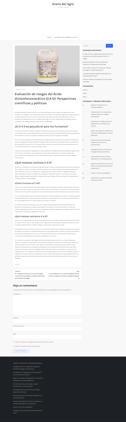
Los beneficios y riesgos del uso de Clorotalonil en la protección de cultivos (101, 124)
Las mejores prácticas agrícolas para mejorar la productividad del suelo (97, 75)
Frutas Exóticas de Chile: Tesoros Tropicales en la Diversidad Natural (101, 158)
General (17, 264)
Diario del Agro (63, 4)
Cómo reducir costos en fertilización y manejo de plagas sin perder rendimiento (97, 69)
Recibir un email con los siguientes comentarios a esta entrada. (34, 342)
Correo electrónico (19, 326)
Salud (84, 97)
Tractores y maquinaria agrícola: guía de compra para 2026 (97, 80)
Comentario (17, 294)
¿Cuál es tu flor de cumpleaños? (100, 173)
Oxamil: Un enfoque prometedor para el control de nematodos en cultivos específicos (102, 133)
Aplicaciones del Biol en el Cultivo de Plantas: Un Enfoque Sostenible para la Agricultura (102, 166)
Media (85, 93)
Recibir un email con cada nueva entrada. (27, 346)
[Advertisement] (63, 22)
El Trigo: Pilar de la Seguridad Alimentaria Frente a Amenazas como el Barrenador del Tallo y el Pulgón (98, 56)
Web (14, 334)
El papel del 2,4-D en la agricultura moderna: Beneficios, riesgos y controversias (101, 114)
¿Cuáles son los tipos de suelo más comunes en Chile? (101, 179)
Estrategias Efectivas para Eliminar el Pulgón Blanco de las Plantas (101, 151)
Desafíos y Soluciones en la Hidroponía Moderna (99, 106)
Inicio (49, 37)
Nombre (16, 318)
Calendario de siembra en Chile (66, 37)
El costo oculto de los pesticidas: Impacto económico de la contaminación (101, 142)
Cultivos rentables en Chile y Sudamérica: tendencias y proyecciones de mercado (95, 63)
